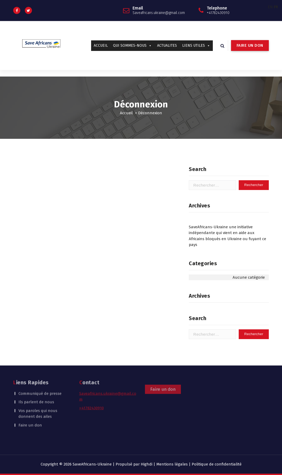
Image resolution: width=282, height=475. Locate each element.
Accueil (126, 113)
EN (270, 6)
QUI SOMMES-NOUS (132, 45)
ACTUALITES (167, 45)
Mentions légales (172, 464)
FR (276, 6)
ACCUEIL (101, 45)
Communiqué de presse (40, 376)
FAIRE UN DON (250, 45)
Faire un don (30, 407)
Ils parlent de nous (36, 384)
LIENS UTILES (196, 45)
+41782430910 (91, 390)
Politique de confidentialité (217, 464)
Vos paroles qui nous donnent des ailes (37, 396)
